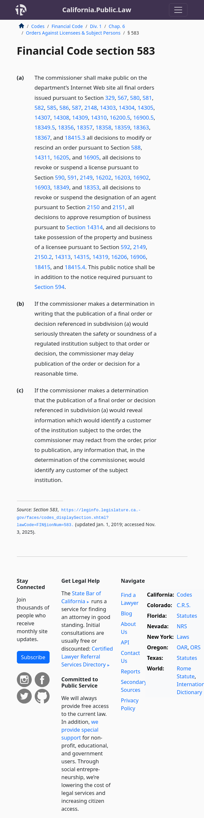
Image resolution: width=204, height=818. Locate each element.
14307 (42, 117)
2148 (90, 107)
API (125, 642)
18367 (42, 137)
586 (64, 107)
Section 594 (49, 287)
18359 (122, 127)
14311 (42, 157)
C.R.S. (184, 605)
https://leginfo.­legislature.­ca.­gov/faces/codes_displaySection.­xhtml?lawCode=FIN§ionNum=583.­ (79, 517)
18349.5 (44, 127)
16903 (42, 187)
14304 (127, 107)
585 (52, 107)
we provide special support (80, 729)
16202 (103, 177)
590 (59, 177)
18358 (103, 127)
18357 (85, 127)
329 (110, 97)
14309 (80, 117)
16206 (119, 257)
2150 (93, 207)
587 (76, 107)
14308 (61, 117)
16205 (61, 157)
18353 (91, 187)
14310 (99, 117)
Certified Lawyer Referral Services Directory (87, 656)
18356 (66, 127)
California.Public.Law (96, 9)
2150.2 (43, 257)
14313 (63, 257)
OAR (182, 647)
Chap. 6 (117, 26)
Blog (126, 613)
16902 (141, 177)
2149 (86, 177)
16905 (91, 157)
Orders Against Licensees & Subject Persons (73, 33)
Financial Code (67, 26)
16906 (138, 257)
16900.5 (143, 117)
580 (135, 97)
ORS (195, 647)
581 (147, 97)
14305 (145, 107)
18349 (61, 187)
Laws (183, 636)
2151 (118, 207)
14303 (108, 107)
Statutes (187, 615)
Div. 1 (96, 26)
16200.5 (120, 117)
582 (39, 107)
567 (122, 97)
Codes (38, 26)
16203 (122, 177)
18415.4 (75, 267)
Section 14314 (84, 227)
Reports (131, 671)
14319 (100, 257)
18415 (42, 267)
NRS (182, 626)
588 (136, 147)
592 (125, 247)
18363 (141, 127)
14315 (82, 257)
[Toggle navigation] (178, 9)
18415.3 (75, 137)
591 (72, 177)
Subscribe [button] (33, 657)
